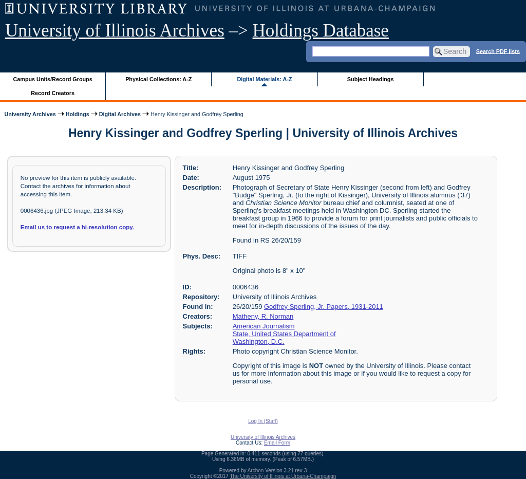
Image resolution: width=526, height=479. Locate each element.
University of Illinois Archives (114, 31)
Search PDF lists (498, 51)
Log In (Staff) (263, 421)
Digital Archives (120, 114)
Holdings (77, 114)
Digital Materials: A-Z (264, 79)
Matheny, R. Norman (263, 316)
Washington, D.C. (259, 341)
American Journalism (264, 326)
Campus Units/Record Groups (52, 79)
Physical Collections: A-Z (158, 79)
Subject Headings (370, 79)
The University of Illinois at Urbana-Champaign (283, 476)
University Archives (29, 114)
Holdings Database (321, 31)
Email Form (277, 443)
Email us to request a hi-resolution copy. (77, 227)
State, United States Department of (284, 334)
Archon (256, 470)
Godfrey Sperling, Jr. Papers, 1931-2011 (323, 306)
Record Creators (52, 93)
